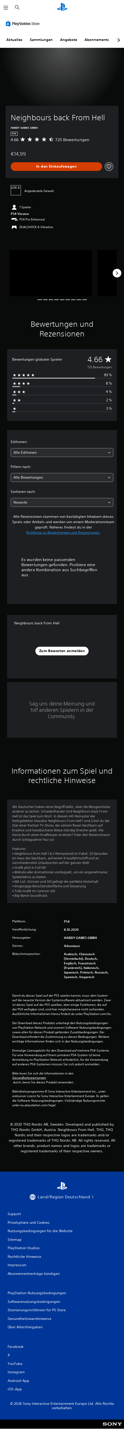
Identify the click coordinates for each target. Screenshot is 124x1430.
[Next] (117, 273)
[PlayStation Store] (23, 23)
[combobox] (62, 452)
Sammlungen (41, 39)
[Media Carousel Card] (50, 273)
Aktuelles (14, 39)
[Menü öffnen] (5, 7)
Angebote (68, 39)
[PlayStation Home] (62, 7)
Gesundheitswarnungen (29, 1078)
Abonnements (97, 39)
